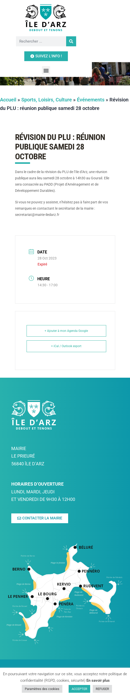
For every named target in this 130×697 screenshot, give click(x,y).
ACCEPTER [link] (79, 689)
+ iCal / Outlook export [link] (66, 346)
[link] (65, 17)
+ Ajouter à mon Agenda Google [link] (66, 331)
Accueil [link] (8, 100)
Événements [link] (90, 100)
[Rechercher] (67, 41)
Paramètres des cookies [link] (42, 689)
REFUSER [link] (102, 689)
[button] (65, 55)
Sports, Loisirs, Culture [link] (46, 100)
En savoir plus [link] (98, 680)
